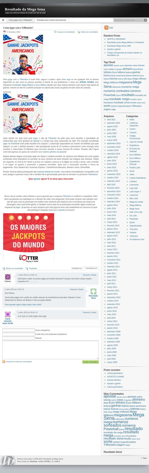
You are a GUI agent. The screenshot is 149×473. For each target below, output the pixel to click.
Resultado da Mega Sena (25, 9)
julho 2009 (111, 348)
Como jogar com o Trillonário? (20, 20)
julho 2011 (111, 273)
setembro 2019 (113, 154)
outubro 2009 (112, 338)
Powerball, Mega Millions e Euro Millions (29, 85)
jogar (10, 79)
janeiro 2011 (112, 294)
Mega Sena (134, 209)
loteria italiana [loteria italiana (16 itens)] (124, 409)
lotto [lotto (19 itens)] (125, 79)
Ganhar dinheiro (114, 380)
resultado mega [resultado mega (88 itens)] (119, 99)
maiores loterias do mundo (48, 172)
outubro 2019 (112, 150)
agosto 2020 (112, 126)
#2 (23, 289)
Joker (132, 174)
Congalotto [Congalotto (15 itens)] (118, 69)
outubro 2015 (112, 178)
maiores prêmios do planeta (54, 152)
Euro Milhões (135, 155)
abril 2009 (111, 359)
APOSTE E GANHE (115, 377)
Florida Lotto (135, 168)
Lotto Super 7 (135, 192)
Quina (132, 222)
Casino (132, 129)
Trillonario (134, 236)
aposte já (62, 210)
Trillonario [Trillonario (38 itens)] (136, 106)
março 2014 (112, 222)
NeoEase (33, 461)
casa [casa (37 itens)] (111, 69)
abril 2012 (111, 246)
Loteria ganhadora (115, 373)
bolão (132, 120)
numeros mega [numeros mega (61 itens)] (130, 86)
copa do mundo (136, 142)
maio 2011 (111, 280)
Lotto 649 (134, 188)
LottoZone (134, 195)
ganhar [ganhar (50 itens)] (136, 72)
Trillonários (92, 174)
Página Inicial (3, 20)
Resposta (86, 275)
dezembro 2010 (113, 297)
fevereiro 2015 (113, 188)
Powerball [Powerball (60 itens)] (109, 95)
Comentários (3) (91, 268)
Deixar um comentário (89, 32)
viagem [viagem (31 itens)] (107, 109)
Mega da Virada (136, 202)
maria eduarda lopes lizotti (8, 321)
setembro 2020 (113, 123)
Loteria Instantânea (138, 178)
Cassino (133, 132)
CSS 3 (57, 461)
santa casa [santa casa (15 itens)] (141, 103)
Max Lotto (134, 198)
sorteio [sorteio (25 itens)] (114, 106)
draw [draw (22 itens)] (135, 69)
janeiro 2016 (112, 171)
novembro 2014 (113, 195)
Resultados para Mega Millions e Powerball (125, 42)
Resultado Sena (93, 297)
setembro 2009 (113, 342)
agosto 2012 (112, 236)
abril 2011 (111, 283)
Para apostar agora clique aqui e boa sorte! (23, 304)
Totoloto (133, 232)
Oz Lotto (133, 215)
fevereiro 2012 (113, 253)
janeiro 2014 (112, 229)
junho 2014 (112, 212)
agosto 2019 (112, 157)
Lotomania (134, 185)
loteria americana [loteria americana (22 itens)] (117, 76)
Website (38, 338)
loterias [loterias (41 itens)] (113, 78)
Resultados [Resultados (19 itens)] (108, 103)
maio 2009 (111, 355)
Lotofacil (133, 181)
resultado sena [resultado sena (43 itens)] (121, 102)
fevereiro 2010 (113, 325)
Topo (145, 458)
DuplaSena (134, 145)
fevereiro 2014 (113, 226)
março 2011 (112, 287)
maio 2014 (111, 215)
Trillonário (24, 79)
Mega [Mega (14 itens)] (130, 79)
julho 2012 (111, 239)
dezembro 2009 (113, 331)
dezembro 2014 (113, 191)
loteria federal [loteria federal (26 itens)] (132, 75)
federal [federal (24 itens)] (129, 72)
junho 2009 (112, 352)
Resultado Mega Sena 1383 (119, 46)
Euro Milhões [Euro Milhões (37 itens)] (117, 402)
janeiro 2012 (112, 256)
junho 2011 (112, 277)
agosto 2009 (112, 345)
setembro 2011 (113, 266)
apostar (36, 141)
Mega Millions (135, 205)
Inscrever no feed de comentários (19, 362)
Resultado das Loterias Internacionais (51, 20)
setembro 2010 (113, 304)
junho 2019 (112, 164)
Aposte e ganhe (114, 49)
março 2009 (112, 362)
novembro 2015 (113, 174)
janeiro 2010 (112, 328)
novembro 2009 (113, 335)
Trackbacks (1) (77, 268)
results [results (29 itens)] (133, 102)
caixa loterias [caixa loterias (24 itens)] (139, 65)
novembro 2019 (113, 147)
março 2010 (112, 321)
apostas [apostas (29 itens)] (128, 65)
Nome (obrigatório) (42, 330)
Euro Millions (135, 158)
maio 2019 (111, 167)
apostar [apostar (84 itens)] (108, 65)
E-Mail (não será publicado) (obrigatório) (51, 334)
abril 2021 (111, 120)
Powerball (15, 144)
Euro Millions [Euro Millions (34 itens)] (118, 72)
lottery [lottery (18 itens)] (120, 79)
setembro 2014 (113, 202)
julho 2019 (111, 161)
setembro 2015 (113, 181)
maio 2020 (111, 137)
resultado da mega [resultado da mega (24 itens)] (113, 432)
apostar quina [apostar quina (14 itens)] (119, 65)
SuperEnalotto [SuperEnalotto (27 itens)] (124, 106)
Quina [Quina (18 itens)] (118, 95)
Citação (93, 275)
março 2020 (112, 140)
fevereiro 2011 (113, 290)
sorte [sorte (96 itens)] (107, 105)
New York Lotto (136, 212)
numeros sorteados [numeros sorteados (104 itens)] (117, 90)
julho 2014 (111, 208)
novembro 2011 (113, 260)
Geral (132, 171)
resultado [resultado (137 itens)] (128, 95)
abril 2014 (111, 219)
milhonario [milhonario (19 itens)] (116, 87)
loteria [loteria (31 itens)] (107, 75)
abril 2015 (111, 185)
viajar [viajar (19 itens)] (113, 109)
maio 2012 (111, 243)
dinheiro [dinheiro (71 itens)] (128, 69)
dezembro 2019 (113, 143)
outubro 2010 (112, 301)
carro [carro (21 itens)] (106, 69)
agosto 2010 (112, 307)
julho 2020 (111, 130)
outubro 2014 (112, 198)
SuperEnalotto (136, 226)
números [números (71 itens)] (135, 90)
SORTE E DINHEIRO (116, 39)
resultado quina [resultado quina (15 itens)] (136, 99)
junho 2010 (112, 311)
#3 (36, 312)
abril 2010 (111, 318)
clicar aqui (66, 79)
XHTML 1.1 (48, 461)
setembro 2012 (113, 232)
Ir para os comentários (66, 32)
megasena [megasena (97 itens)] (126, 82)
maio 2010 (111, 314)
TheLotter (134, 229)
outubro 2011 (112, 263)
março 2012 (112, 249)
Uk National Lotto (137, 239)
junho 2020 (112, 133)
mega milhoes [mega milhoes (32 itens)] (139, 78)
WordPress (8, 460)
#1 (36, 275)
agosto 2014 (112, 205)
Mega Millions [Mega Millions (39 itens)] (111, 82)
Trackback (33, 268)
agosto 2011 (112, 270)
